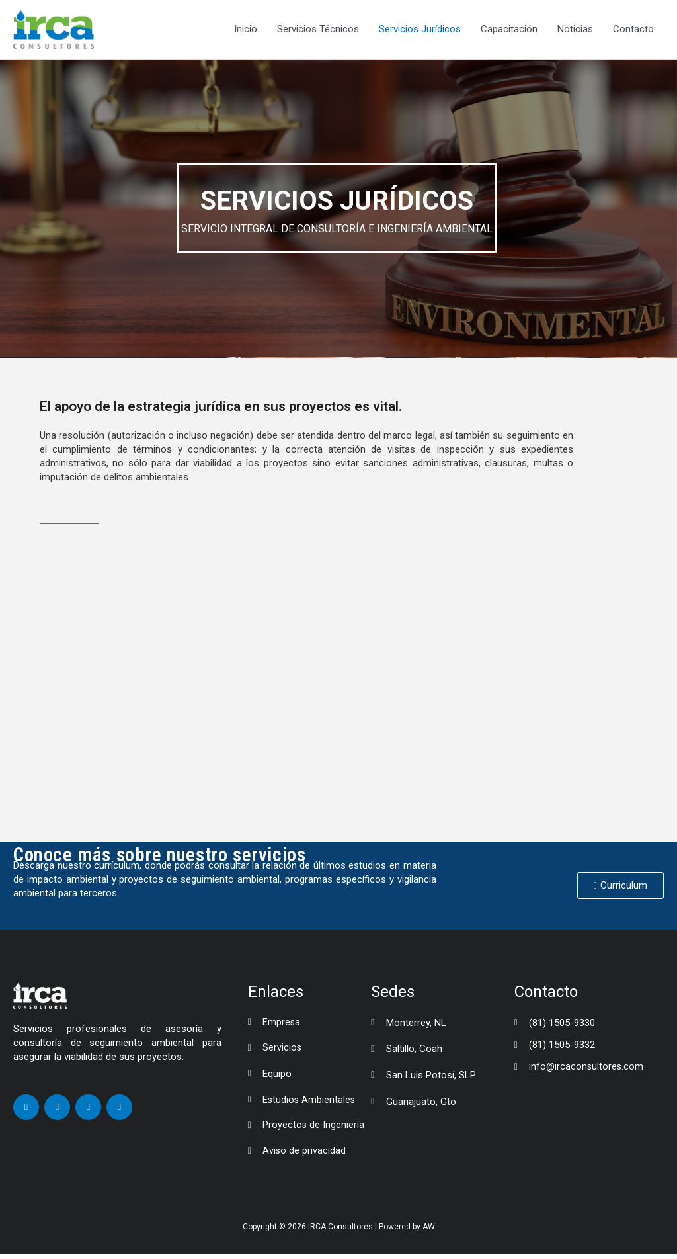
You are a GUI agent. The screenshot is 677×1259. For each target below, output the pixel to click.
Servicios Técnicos (318, 30)
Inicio (245, 30)
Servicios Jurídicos (420, 30)
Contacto (633, 30)
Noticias (575, 30)
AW (428, 1230)
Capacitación (509, 30)
